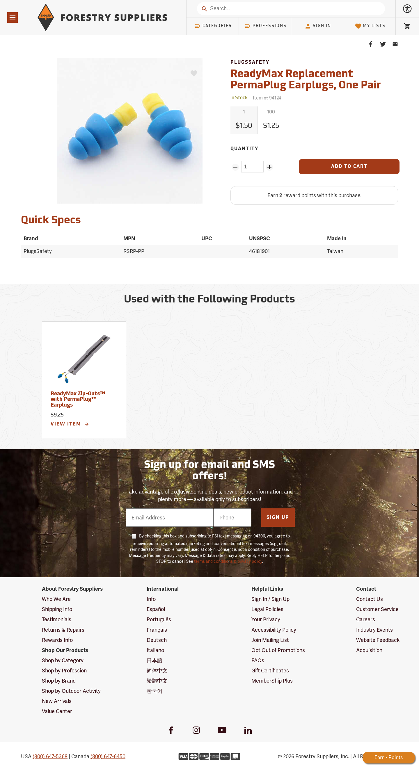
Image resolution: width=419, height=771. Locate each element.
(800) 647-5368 (50, 756)
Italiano (155, 650)
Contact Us (369, 599)
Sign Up (278, 517)
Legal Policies (267, 609)
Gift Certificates (270, 670)
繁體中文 (157, 680)
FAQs (257, 660)
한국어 (154, 691)
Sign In (317, 26)
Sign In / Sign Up (270, 599)
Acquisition (369, 650)
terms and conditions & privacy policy (228, 561)
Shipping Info (57, 609)
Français (157, 629)
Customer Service (377, 609)
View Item (70, 424)
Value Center (57, 711)
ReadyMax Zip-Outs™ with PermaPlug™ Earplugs (78, 399)
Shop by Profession (64, 670)
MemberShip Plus (272, 680)
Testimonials (56, 619)
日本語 (154, 660)
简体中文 (157, 670)
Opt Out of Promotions (278, 650)
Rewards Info (57, 640)
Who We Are (56, 599)
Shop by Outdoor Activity (71, 691)
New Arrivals (57, 701)
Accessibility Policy (273, 629)
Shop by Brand (59, 680)
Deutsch (157, 640)
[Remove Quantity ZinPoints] (235, 167)
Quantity (244, 149)
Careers (365, 619)
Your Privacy (265, 619)
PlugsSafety (249, 62)
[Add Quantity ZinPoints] (269, 167)
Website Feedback (378, 640)
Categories (213, 26)
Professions (265, 26)
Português (159, 619)
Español (156, 609)
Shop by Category (63, 660)
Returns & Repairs (63, 629)
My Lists (370, 26)
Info (151, 599)
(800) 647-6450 (107, 756)
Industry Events (374, 629)
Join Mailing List (270, 640)
